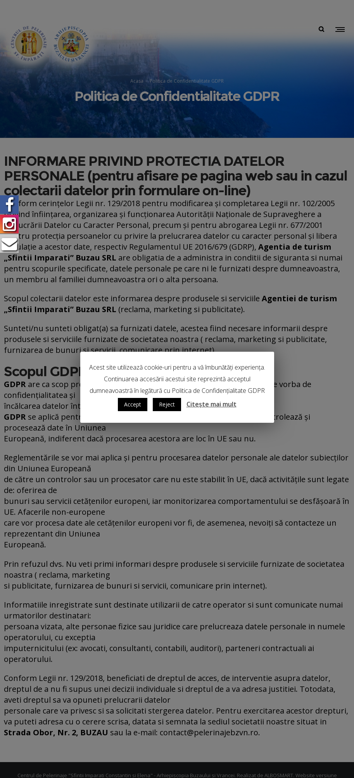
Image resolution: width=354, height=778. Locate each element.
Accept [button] (132, 404)
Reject (167, 404)
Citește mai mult (211, 404)
